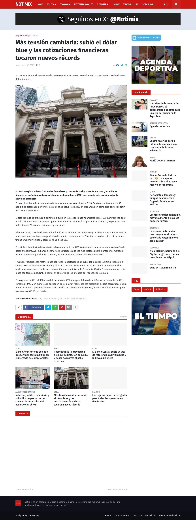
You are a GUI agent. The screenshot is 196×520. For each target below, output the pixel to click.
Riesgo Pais (81, 299)
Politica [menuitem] (51, 4)
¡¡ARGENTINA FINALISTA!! (163, 267)
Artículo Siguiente (116, 489)
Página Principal (23, 36)
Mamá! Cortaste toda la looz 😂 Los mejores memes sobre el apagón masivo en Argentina (163, 180)
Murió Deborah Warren (162, 160)
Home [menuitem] (40, 4)
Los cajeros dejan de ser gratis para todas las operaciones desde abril (109, 398)
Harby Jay (34, 515)
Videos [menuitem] (127, 4)
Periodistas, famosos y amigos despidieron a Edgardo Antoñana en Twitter (162, 200)
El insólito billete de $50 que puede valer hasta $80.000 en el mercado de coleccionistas (32, 355)
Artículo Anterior (25, 489)
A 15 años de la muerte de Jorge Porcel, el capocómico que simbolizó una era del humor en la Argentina (165, 110)
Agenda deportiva (160, 126)
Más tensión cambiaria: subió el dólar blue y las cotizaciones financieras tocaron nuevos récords (70, 400)
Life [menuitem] (136, 4)
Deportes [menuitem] (102, 4)
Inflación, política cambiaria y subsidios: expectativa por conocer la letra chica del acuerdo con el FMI (32, 400)
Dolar (45, 299)
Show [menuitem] (116, 4)
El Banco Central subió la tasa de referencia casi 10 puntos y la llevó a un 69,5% (109, 355)
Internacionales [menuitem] (83, 4)
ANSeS (147, 289)
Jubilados (160, 289)
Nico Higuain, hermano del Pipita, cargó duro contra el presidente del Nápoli (165, 254)
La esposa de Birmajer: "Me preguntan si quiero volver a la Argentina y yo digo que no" (164, 236)
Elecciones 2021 (67, 299)
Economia (53, 299)
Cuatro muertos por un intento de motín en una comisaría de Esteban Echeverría (163, 145)
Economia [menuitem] (65, 4)
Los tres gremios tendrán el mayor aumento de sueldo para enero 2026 (165, 218)
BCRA (35, 36)
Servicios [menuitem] (147, 4)
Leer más (123, 317)
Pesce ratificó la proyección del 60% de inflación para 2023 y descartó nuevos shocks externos (71, 356)
